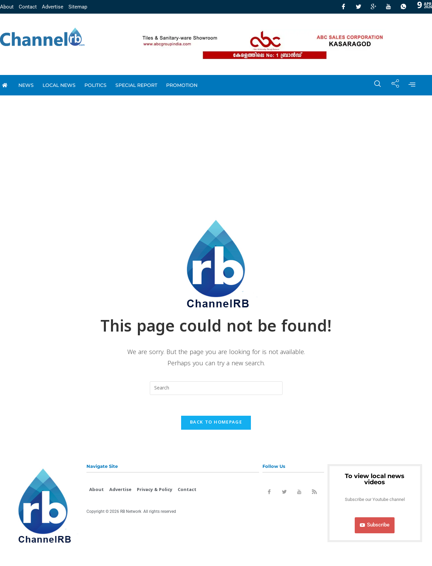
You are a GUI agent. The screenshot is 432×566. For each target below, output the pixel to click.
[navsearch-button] (374, 85)
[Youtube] (388, 7)
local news (59, 85)
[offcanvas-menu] (412, 85)
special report (136, 85)
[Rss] (314, 493)
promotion (181, 85)
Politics (95, 85)
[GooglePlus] (373, 7)
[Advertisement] (216, 146)
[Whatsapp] (403, 7)
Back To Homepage (216, 422)
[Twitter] (358, 7)
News (26, 85)
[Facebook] (343, 7)
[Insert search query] (216, 388)
